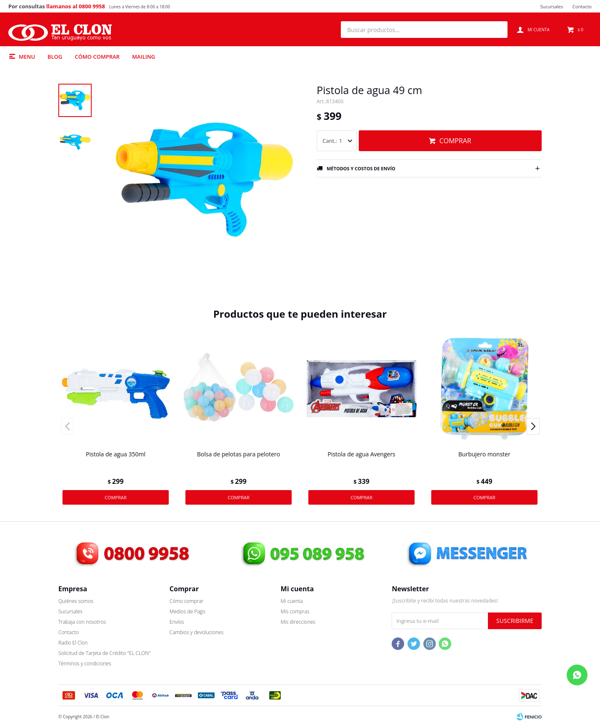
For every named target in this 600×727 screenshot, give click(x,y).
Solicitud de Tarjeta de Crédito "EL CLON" (104, 653)
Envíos (177, 621)
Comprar (455, 140)
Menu (27, 56)
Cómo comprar (97, 56)
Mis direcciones (298, 621)
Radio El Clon (73, 642)
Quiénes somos (75, 601)
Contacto (582, 6)
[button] (497, 29)
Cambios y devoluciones (196, 632)
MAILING (143, 56)
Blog (55, 56)
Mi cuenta (292, 601)
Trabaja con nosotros (82, 621)
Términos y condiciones (84, 663)
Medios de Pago (187, 611)
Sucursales (551, 6)
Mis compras (295, 611)
